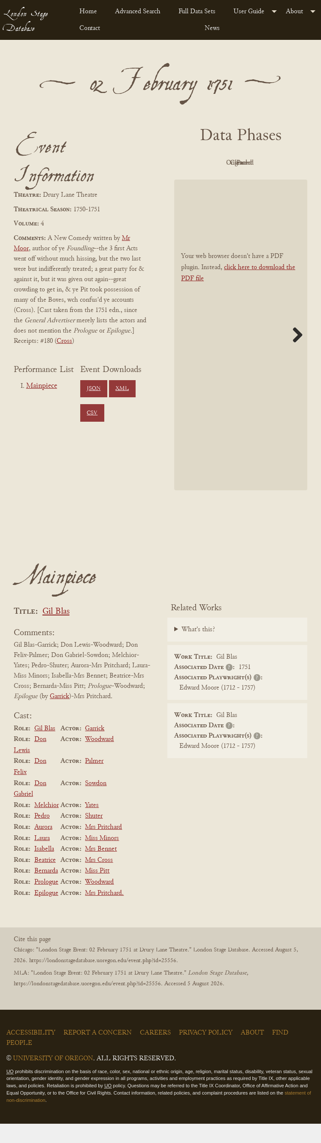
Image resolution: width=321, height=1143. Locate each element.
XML (122, 389)
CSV (92, 413)
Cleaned (215, 182)
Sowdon (95, 802)
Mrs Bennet (101, 868)
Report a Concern (98, 1052)
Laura (42, 857)
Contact (89, 28)
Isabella (44, 868)
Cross (64, 341)
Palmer (94, 780)
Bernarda (46, 890)
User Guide (248, 11)
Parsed (262, 182)
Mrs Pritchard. (104, 912)
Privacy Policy (206, 1052)
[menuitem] (90, 11)
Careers (155, 1052)
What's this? (198, 649)
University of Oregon (53, 1077)
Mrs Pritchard (103, 846)
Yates (92, 824)
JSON (93, 389)
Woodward (99, 758)
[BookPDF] (240, 354)
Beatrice (45, 879)
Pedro (42, 835)
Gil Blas (56, 631)
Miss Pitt (97, 890)
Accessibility (30, 1052)
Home (88, 11)
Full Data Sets (197, 11)
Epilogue (46, 912)
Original (262, 162)
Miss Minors (102, 857)
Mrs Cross (99, 879)
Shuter (94, 835)
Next (294, 354)
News (212, 28)
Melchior (46, 824)
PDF (215, 162)
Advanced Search (137, 11)
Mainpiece (41, 386)
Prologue (46, 901)
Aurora (43, 846)
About (294, 11)
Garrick (59, 715)
